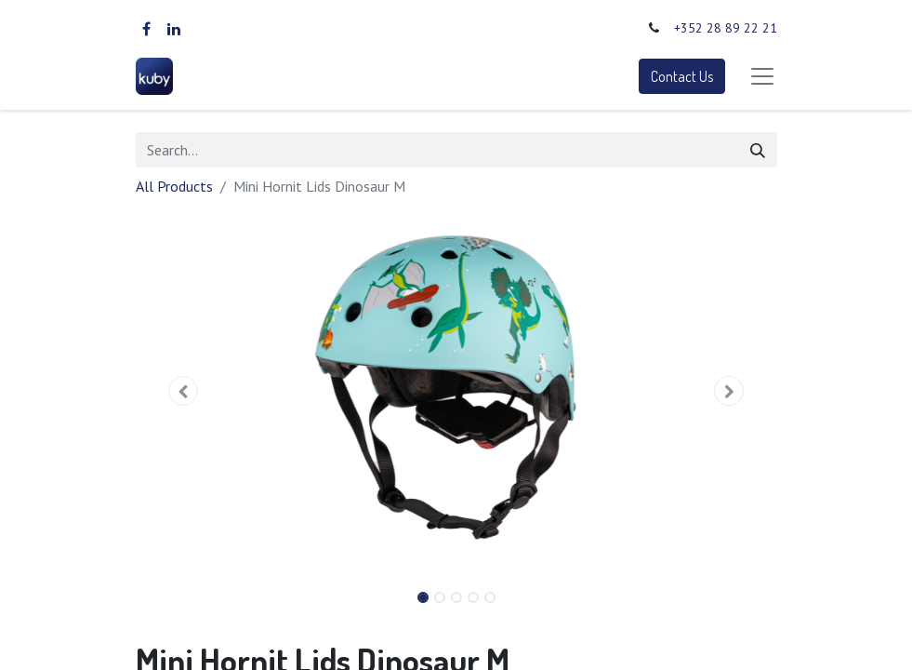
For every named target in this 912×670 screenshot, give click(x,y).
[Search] (757, 150)
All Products (174, 186)
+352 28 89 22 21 (725, 28)
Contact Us (682, 76)
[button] (184, 391)
